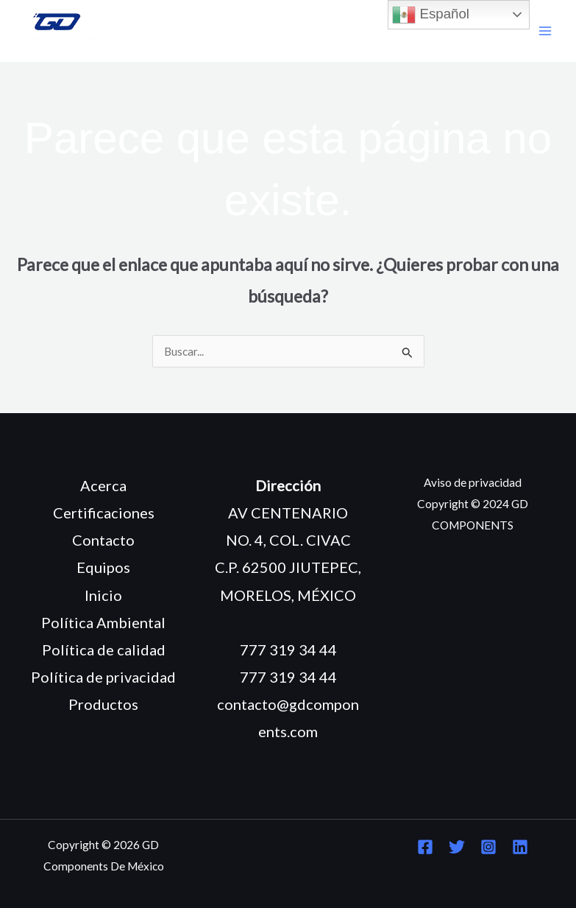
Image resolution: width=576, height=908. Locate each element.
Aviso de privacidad (473, 482)
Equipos (103, 567)
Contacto (103, 540)
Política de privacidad (103, 677)
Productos (103, 704)
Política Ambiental (103, 622)
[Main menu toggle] (545, 31)
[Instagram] (488, 847)
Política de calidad (104, 649)
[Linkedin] (520, 847)
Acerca (103, 485)
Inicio (103, 595)
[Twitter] (457, 847)
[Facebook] (425, 847)
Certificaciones (103, 512)
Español (430, 15)
